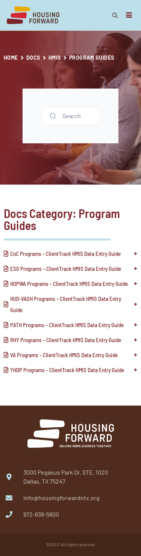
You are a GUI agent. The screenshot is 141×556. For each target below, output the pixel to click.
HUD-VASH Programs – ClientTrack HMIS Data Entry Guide (65, 304)
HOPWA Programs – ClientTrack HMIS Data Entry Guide (69, 283)
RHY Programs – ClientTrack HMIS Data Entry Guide (65, 340)
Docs (33, 57)
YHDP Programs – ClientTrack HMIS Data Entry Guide (67, 370)
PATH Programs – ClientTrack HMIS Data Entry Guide (67, 325)
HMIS (55, 57)
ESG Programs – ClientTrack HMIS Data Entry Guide (65, 268)
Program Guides (91, 57)
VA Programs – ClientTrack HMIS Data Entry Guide (64, 355)
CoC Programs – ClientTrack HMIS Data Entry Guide (65, 253)
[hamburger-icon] (128, 15)
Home (11, 57)
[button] (115, 15)
